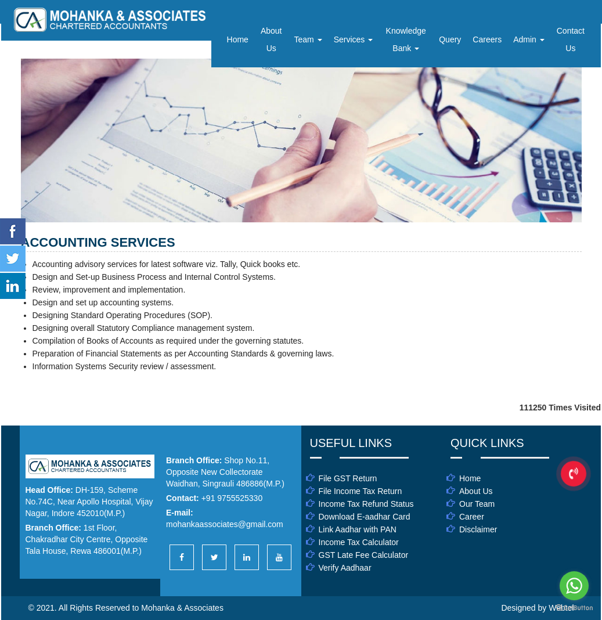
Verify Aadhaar (345, 567)
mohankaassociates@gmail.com (224, 524)
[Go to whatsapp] (574, 585)
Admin (529, 39)
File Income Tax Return (360, 491)
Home (237, 39)
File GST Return (348, 478)
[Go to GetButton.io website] (574, 608)
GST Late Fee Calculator (364, 555)
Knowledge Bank (406, 39)
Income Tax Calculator (359, 542)
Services (353, 39)
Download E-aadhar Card (364, 516)
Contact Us (571, 39)
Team (308, 39)
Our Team (477, 504)
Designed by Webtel (537, 607)
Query (450, 39)
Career (471, 516)
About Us (271, 39)
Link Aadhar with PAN (357, 529)
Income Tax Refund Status (366, 504)
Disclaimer (478, 529)
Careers (487, 39)
